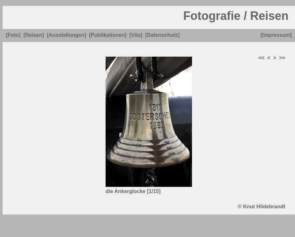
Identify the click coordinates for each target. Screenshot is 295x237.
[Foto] (13, 35)
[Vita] (135, 35)
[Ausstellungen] (66, 35)
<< (261, 58)
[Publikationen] (108, 35)
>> (282, 58)
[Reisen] (33, 35)
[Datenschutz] (162, 35)
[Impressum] (276, 35)
